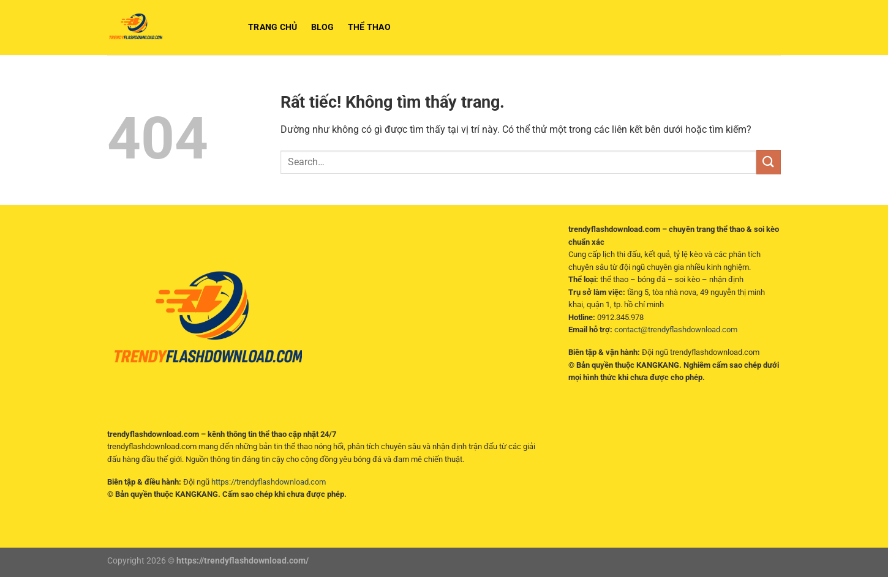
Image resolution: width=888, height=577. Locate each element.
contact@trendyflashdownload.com (675, 329)
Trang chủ (273, 27)
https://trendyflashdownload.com (268, 481)
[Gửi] (768, 162)
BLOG (322, 27)
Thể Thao (369, 27)
